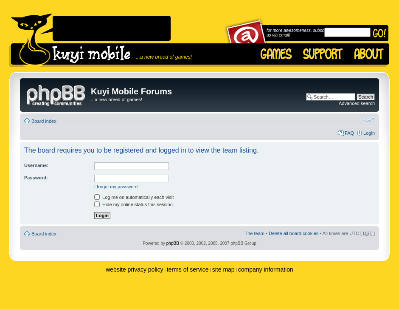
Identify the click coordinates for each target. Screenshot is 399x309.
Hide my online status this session (133, 204)
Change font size (368, 119)
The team (254, 233)
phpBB (172, 243)
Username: (36, 165)
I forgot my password (116, 186)
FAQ (349, 133)
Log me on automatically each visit (134, 197)
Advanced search (357, 103)
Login (369, 133)
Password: (36, 177)
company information (265, 269)
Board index (43, 121)
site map (223, 269)
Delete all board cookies (293, 233)
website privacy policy (134, 269)
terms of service (188, 269)
